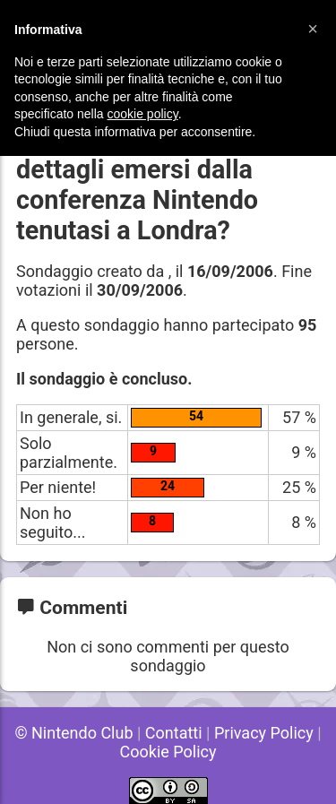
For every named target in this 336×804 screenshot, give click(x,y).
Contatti (173, 732)
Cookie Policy (168, 751)
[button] (312, 28)
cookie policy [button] (143, 114)
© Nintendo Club (73, 732)
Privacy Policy (264, 732)
